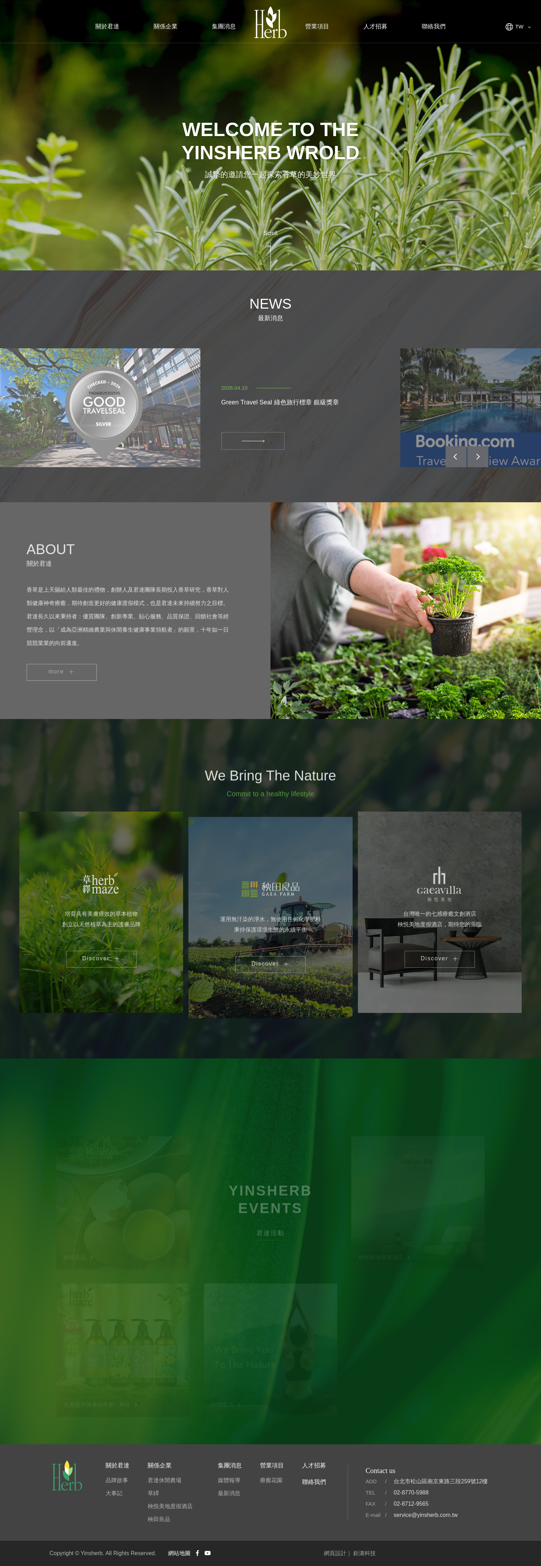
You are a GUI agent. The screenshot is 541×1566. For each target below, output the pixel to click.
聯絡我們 (434, 26)
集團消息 (224, 26)
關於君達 (107, 26)
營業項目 (317, 26)
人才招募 (375, 26)
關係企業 (166, 26)
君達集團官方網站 (270, 22)
